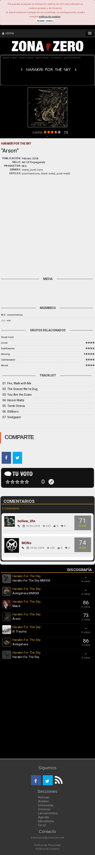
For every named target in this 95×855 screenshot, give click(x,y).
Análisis (43, 801)
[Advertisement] (47, 225)
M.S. (24, 166)
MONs (26, 543)
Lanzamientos (48, 813)
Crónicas (44, 809)
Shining (5, 354)
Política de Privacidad (47, 845)
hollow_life (26, 521)
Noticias (44, 797)
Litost (4, 342)
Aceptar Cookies (45, 20)
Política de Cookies (47, 848)
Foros (42, 825)
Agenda (43, 817)
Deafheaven (8, 348)
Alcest (4, 365)
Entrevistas (45, 805)
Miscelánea (46, 821)
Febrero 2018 (30, 158)
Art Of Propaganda (33, 162)
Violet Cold (7, 337)
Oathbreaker (8, 359)
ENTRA (8, 33)
